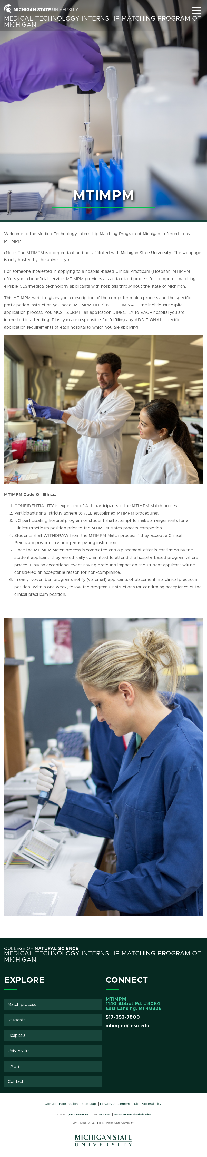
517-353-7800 (123, 1017)
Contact (15, 1082)
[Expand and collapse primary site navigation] (197, 10)
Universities (19, 1051)
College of (41, 949)
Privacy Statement (115, 1104)
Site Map (89, 1104)
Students (17, 1020)
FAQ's (13, 1066)
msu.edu (104, 1114)
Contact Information (61, 1104)
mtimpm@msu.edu (128, 1026)
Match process (22, 1005)
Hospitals (16, 1035)
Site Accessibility (148, 1104)
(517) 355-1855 (78, 1114)
